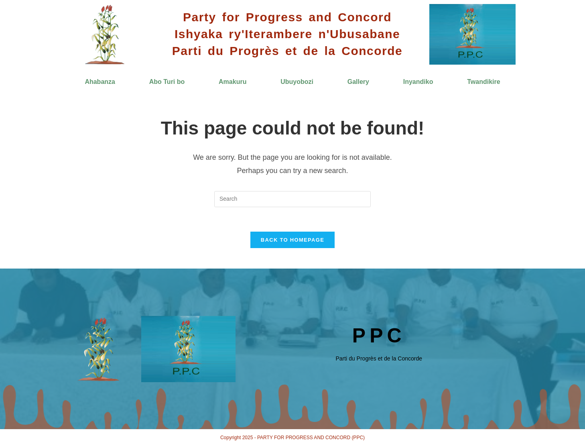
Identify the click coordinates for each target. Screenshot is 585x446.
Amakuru (232, 81)
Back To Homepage (292, 240)
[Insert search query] (292, 199)
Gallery (358, 81)
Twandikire (483, 81)
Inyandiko (418, 81)
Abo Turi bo (167, 81)
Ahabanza (100, 81)
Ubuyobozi (296, 81)
